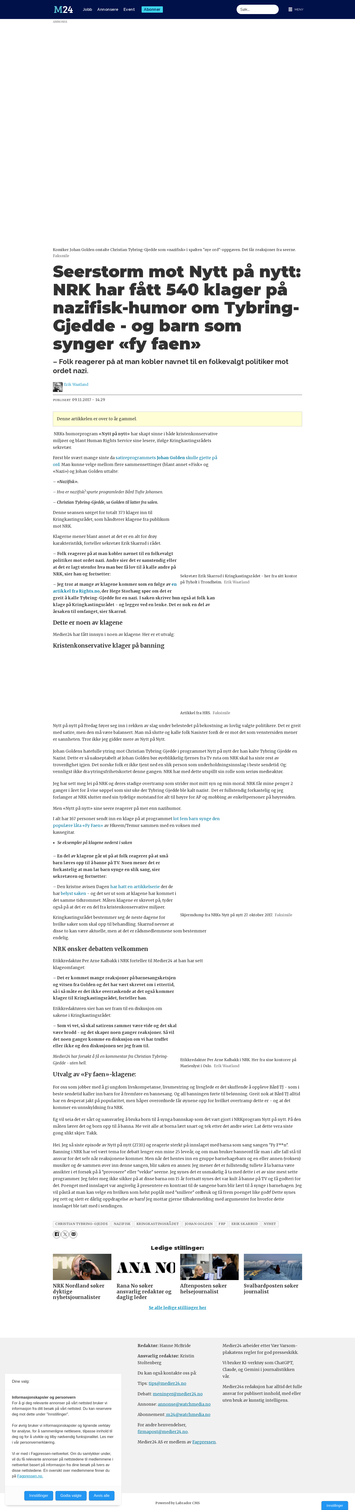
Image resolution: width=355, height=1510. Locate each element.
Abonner (152, 9)
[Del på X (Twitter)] (65, 1234)
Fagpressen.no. (30, 1476)
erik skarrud (244, 1224)
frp (222, 1224)
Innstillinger (334, 1505)
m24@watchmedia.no (187, 1414)
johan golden (199, 1224)
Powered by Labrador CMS (177, 1503)
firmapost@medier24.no (163, 1431)
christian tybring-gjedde (81, 1224)
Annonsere (107, 9)
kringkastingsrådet (157, 1224)
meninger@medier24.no (178, 1394)
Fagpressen (204, 1442)
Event (129, 9)
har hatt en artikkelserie (135, 886)
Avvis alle (102, 1496)
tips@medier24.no (167, 1383)
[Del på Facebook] (57, 1234)
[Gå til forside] (63, 9)
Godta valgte (71, 1496)
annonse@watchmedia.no (184, 1404)
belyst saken (73, 893)
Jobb (87, 9)
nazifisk (122, 1224)
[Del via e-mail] (73, 1234)
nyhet (270, 1224)
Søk (236, 4)
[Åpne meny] (296, 9)
